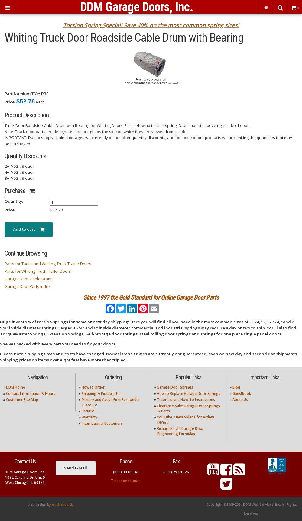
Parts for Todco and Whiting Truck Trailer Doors (48, 263)
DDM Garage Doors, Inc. (136, 7)
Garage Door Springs (175, 387)
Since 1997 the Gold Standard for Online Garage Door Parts (151, 297)
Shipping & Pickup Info (101, 393)
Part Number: (18, 93)
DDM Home (15, 387)
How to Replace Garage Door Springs (188, 393)
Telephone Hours (126, 480)
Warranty (89, 417)
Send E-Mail (75, 468)
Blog (236, 387)
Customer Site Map (22, 399)
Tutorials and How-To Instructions (186, 399)
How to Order (93, 387)
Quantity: (14, 201)
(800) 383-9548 (126, 472)
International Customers (102, 423)
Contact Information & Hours (30, 393)
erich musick (62, 504)
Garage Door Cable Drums (29, 278)
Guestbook (241, 393)
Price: (10, 102)
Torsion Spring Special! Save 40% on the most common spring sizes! (151, 25)
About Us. (240, 399)
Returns (88, 411)
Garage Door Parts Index (27, 286)
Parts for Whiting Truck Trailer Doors (38, 271)
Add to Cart (28, 229)
